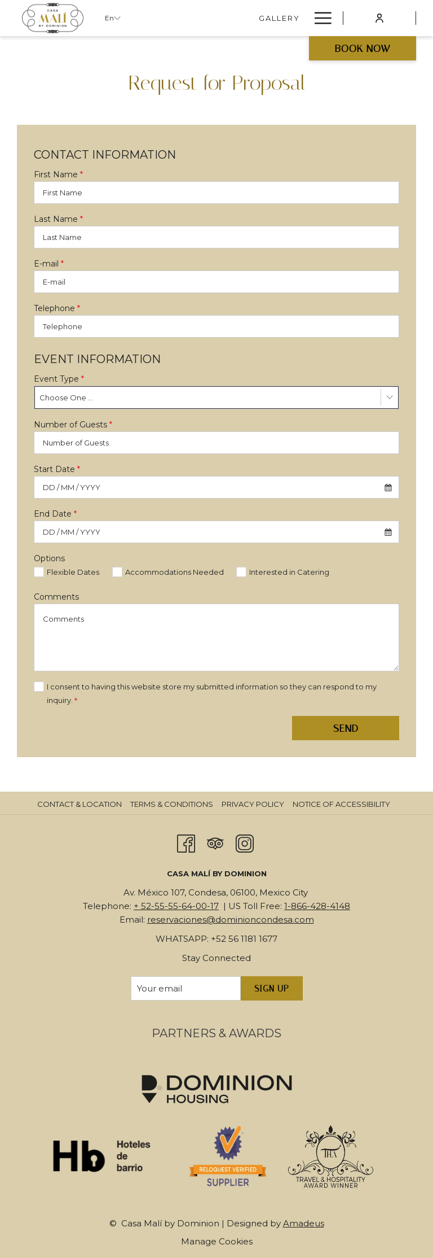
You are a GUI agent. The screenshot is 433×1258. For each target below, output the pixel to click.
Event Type (59, 379)
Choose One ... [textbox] (66, 397)
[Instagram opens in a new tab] (245, 842)
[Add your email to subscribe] (186, 988)
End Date (55, 514)
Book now (363, 48)
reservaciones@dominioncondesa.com (230, 919)
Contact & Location (79, 804)
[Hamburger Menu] (319, 18)
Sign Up (271, 989)
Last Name (58, 219)
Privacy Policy (253, 804)
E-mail (49, 264)
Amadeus (303, 1223)
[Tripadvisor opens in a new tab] (215, 842)
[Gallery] (178, 18)
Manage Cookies (217, 1241)
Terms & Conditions (171, 804)
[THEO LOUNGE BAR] (255, 18)
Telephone (57, 308)
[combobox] (216, 397)
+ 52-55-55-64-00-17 (176, 906)
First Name (58, 174)
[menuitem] (80, 804)
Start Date (57, 469)
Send (346, 728)
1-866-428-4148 (317, 906)
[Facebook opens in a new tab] (186, 842)
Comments (56, 597)
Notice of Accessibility (341, 804)
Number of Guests (73, 425)
